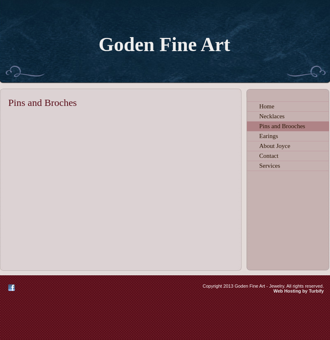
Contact (269, 155)
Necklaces (272, 116)
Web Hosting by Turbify (299, 290)
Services (269, 165)
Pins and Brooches (282, 126)
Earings (268, 136)
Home (266, 106)
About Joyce (274, 146)
